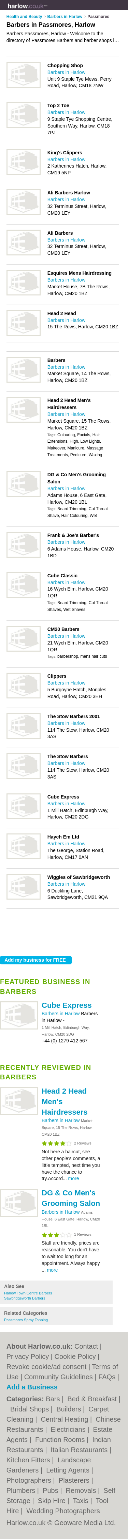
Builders (69, 1409)
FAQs (106, 1377)
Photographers (29, 1480)
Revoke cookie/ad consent (46, 1366)
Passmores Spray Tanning (26, 1320)
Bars (54, 1399)
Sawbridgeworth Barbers (24, 1298)
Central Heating (65, 1419)
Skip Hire (53, 1500)
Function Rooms (61, 1439)
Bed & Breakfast (92, 1399)
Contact (86, 1346)
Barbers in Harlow (61, 1013)
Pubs (51, 1490)
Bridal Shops (30, 1409)
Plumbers (21, 1490)
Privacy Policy (27, 1356)
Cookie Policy (75, 1356)
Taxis (81, 1500)
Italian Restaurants (80, 1450)
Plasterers (75, 1480)
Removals (82, 1490)
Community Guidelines (58, 1377)
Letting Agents (68, 1470)
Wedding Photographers (63, 1511)
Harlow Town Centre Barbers (28, 1293)
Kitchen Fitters (29, 1460)
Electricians (69, 1429)
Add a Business (32, 1387)
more (73, 1178)
